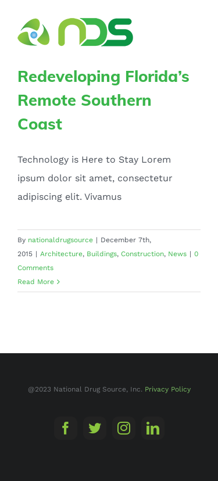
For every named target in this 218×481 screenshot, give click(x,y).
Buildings (102, 254)
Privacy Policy (168, 389)
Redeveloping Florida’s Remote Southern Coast (103, 100)
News (177, 254)
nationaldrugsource (60, 240)
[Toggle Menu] (193, 32)
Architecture (61, 254)
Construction (142, 254)
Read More (35, 282)
